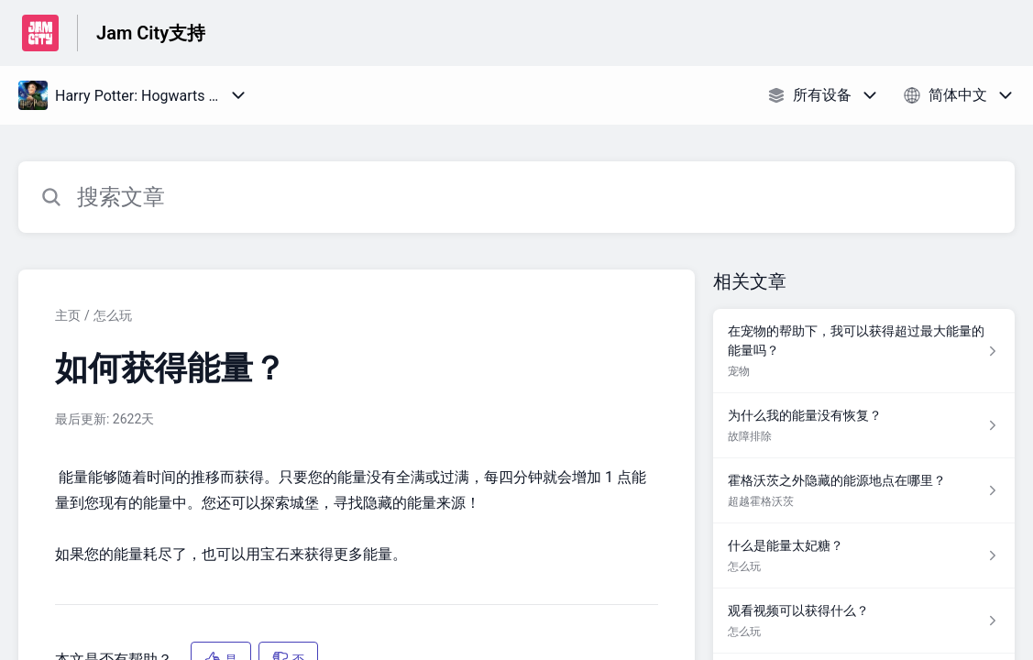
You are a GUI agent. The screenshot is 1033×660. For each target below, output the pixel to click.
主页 (68, 315)
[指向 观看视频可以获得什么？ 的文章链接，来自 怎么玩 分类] (864, 621)
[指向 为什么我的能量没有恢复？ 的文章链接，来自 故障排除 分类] (864, 425)
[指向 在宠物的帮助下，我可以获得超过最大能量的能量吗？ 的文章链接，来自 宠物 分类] (864, 351)
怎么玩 (112, 315)
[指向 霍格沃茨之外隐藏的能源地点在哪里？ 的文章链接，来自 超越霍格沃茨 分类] (864, 490)
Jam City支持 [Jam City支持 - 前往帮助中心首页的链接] (150, 33)
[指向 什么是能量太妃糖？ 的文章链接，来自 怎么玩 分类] (864, 555)
